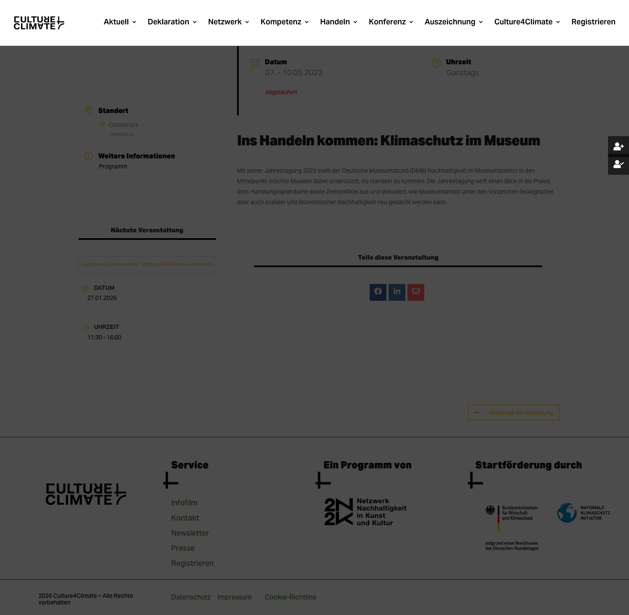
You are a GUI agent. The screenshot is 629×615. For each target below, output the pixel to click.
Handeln (335, 22)
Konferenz (387, 22)
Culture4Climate (523, 22)
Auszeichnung (450, 22)
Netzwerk (225, 22)
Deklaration (168, 22)
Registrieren (594, 22)
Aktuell (116, 22)
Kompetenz (281, 22)
